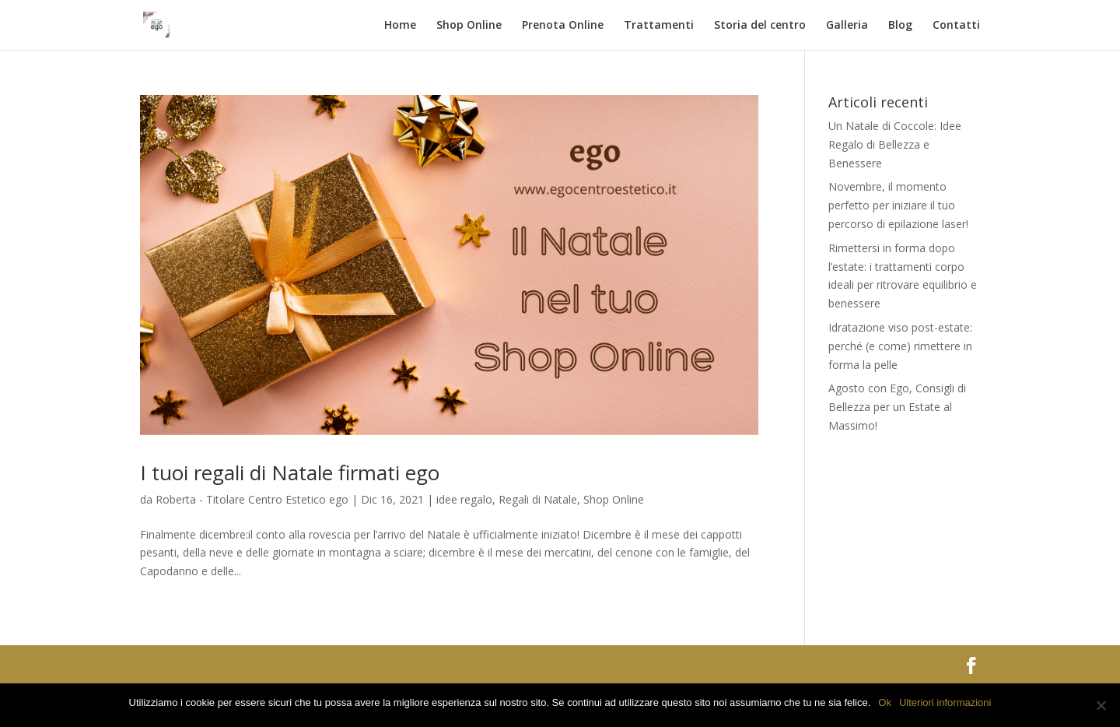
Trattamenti (659, 25)
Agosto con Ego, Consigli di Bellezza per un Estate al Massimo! (897, 407)
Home (400, 25)
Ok (884, 702)
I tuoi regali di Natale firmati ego (289, 472)
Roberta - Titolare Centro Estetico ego (252, 499)
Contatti (956, 25)
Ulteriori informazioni (945, 702)
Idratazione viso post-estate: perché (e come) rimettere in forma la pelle (900, 346)
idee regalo (464, 499)
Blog (900, 25)
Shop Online (469, 25)
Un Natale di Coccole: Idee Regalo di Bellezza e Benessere (894, 144)
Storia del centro (760, 25)
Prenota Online (563, 25)
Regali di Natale (538, 499)
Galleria (847, 25)
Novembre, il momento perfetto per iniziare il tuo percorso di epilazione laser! (898, 205)
